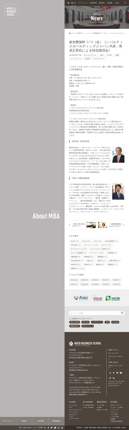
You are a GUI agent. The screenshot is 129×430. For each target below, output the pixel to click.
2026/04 (74, 280)
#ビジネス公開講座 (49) (78, 253)
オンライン (34, 427)
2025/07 (106, 284)
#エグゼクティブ (99, 59)
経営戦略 (113, 419)
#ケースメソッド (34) (91, 245)
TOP (71, 33)
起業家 (86, 427)
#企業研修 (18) (112, 253)
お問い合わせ (113, 362)
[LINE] (51, 427)
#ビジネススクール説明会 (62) (100, 249)
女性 (109, 427)
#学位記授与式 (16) (77, 260)
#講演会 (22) (100, 264)
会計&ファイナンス (116, 405)
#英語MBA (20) (75, 264)
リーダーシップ (115, 409)
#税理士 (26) (101, 260)
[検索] (122, 313)
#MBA (102, 55)
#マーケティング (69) (96, 253)
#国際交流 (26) (89, 257)
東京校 (71, 362)
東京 (20, 427)
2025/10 (74, 284)
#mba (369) (97, 241)
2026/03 (84, 280)
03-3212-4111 (77, 368)
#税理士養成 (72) (114, 260)
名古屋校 (72, 350)
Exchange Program (74, 418)
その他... (117, 3)
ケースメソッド (83, 3)
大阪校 (71, 375)
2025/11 (116, 280)
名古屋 (28, 427)
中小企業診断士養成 (88, 405)
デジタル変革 (114, 414)
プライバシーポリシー (115, 358)
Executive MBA (73, 405)
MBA (70, 407)
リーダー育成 (100, 405)
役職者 (99, 427)
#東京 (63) (90, 260)
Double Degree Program (73, 415)
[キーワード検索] (94, 313)
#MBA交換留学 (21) (111, 241)
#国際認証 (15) (102, 257)
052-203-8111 (77, 355)
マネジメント (114, 412)
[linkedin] (62, 427)
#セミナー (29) (106, 245)
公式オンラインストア (115, 367)
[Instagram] (58, 427)
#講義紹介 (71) (112, 264)
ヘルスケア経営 (115, 416)
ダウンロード (8, 421)
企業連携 (109, 3)
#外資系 (87, 59)
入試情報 (40, 421)
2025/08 (95, 284)
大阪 (24, 427)
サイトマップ (113, 353)
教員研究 (93, 3)
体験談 (56, 421)
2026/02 (95, 280)
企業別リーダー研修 (102, 409)
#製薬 (117, 55)
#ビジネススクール (90, 55)
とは (73, 3)
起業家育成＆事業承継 (116, 421)
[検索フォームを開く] (125, 3)
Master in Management (75, 409)
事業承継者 (92, 427)
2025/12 (106, 280)
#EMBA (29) (75, 241)
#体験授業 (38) (75, 257)
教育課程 (102, 3)
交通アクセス (113, 350)
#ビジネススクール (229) (79, 249)
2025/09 (84, 284)
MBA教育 (79, 33)
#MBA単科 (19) (75, 245)
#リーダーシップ (76, 59)
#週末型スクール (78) (78, 268)
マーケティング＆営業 (116, 407)
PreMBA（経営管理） (88, 407)
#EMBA (109, 55)
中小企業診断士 (116, 427)
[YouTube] (55, 427)
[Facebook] (48, 427)
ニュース (87, 33)
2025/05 (116, 284)
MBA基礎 (99, 407)
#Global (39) (86, 241)
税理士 (124, 427)
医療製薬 (104, 427)
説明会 (24, 421)
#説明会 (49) (88, 264)
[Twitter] (45, 427)
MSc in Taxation (73, 412)
